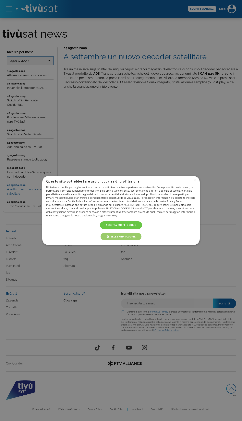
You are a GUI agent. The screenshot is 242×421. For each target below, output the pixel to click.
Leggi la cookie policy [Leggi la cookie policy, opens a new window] (111, 215)
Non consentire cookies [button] (194, 181)
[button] (121, 236)
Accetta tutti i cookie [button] (121, 225)
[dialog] (121, 210)
